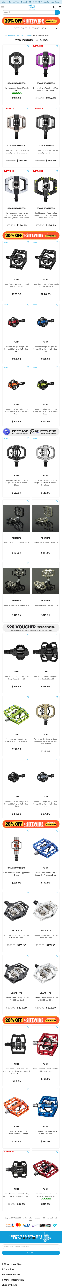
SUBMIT (31, 1253)
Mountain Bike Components (19, 35)
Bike (4, 35)
